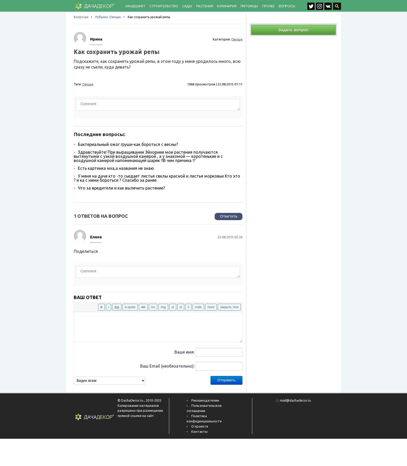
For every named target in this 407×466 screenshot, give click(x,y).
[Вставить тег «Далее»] (211, 307)
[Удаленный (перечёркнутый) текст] (143, 307)
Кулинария (226, 6)
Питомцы (249, 6)
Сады (187, 6)
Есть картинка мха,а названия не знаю (116, 168)
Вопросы (287, 6)
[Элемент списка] (188, 307)
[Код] (198, 307)
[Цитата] (130, 307)
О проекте (199, 426)
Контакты (199, 431)
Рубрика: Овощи (107, 17)
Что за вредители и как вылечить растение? (121, 188)
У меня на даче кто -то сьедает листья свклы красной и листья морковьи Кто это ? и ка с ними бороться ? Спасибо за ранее (157, 178)
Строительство (164, 6)
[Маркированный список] (172, 307)
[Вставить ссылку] (116, 307)
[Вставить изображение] (163, 307)
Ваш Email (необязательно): (167, 366)
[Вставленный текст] (153, 307)
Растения (204, 6)
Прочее (268, 6)
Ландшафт (135, 6)
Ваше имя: (184, 352)
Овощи (236, 39)
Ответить (229, 216)
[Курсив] (108, 307)
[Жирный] (101, 307)
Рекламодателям (205, 400)
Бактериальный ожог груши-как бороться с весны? (128, 144)
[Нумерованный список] (180, 307)
